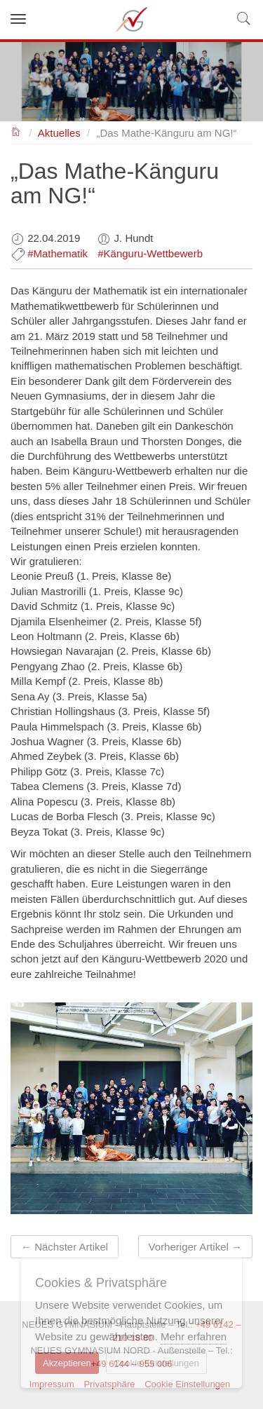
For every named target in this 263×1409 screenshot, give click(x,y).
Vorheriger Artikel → (195, 1247)
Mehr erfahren (194, 1336)
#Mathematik (57, 253)
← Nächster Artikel (64, 1247)
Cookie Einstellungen (156, 1363)
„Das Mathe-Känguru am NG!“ (166, 133)
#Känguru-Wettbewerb (150, 253)
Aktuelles (59, 133)
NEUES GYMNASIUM (16, 131)
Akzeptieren (67, 1363)
